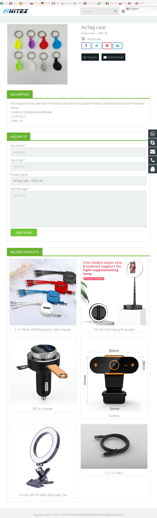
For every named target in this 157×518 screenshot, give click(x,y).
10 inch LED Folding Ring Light (114, 332)
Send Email (113, 64)
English (132, 8)
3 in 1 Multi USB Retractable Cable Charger (43, 332)
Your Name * (18, 153)
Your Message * (20, 194)
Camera (114, 418)
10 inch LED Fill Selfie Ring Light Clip (43, 497)
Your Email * (18, 167)
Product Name (19, 181)
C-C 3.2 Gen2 (114, 475)
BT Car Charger (43, 411)
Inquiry (90, 64)
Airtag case (94, 47)
